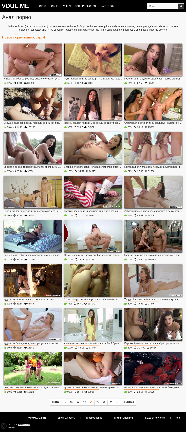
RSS (178, 418)
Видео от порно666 (155, 418)
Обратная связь (66, 418)
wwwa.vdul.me (24, 425)
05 (98, 402)
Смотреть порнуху (123, 418)
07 (111, 402)
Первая (56, 402)
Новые (53, 6)
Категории (107, 6)
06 (104, 402)
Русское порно (94, 418)
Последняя (128, 402)
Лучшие (67, 6)
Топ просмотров (86, 6)
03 (84, 402)
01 (71, 402)
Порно (42, 6)
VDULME (15, 6)
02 (78, 402)
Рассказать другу (37, 418)
